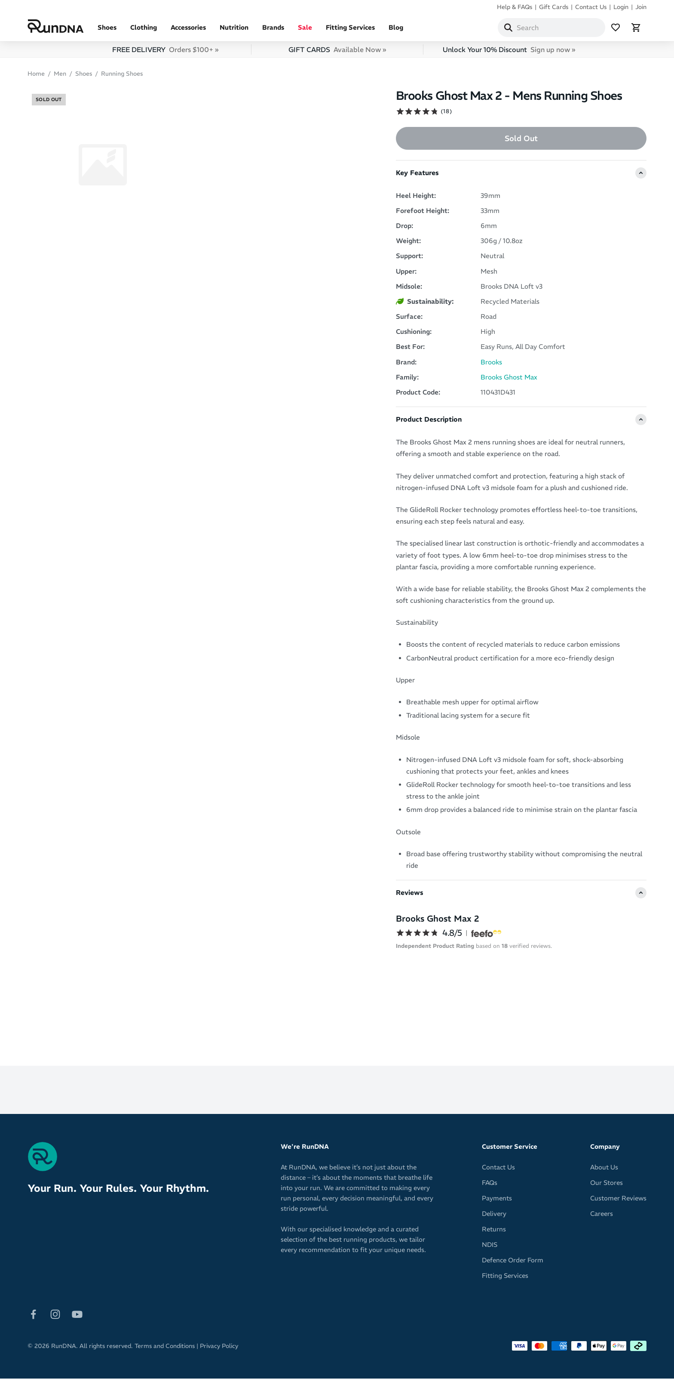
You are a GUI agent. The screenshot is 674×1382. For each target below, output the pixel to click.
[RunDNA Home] (56, 28)
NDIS (489, 1248)
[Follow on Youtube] (77, 1317)
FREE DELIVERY (165, 52)
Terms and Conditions (165, 1349)
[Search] (508, 29)
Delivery (494, 1217)
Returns (494, 1232)
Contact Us (591, 7)
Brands (273, 31)
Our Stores (606, 1186)
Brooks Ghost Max (509, 380)
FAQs (489, 1186)
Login (620, 7)
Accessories (188, 31)
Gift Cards (553, 7)
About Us (604, 1170)
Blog (396, 31)
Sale (305, 31)
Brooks (491, 365)
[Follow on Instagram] (55, 1317)
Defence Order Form (512, 1263)
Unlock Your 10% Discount (509, 52)
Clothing (143, 31)
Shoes (107, 31)
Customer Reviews (618, 1201)
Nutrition (234, 31)
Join (640, 7)
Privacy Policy (219, 1349)
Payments (497, 1201)
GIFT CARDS (337, 52)
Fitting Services (350, 31)
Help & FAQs (514, 7)
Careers (601, 1217)
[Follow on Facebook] (33, 1317)
